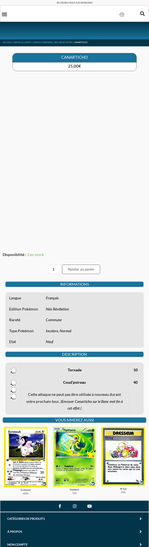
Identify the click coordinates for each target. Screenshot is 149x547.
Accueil (7, 42)
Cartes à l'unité (22, 42)
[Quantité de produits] (55, 269)
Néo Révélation (63, 42)
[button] (4, 14)
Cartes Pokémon (42, 42)
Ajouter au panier (81, 269)
